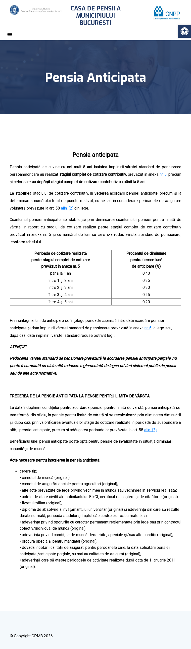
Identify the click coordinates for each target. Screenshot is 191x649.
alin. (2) (67, 208)
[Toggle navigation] (9, 34)
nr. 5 (163, 174)
